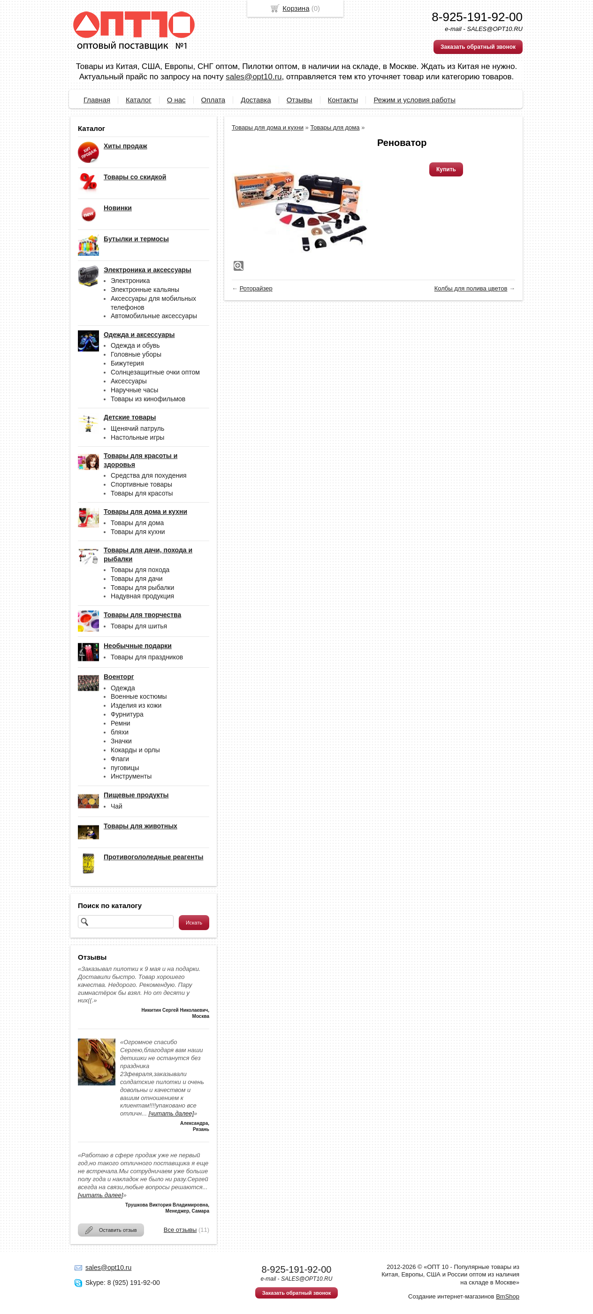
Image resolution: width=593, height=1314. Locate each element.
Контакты (343, 100)
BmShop (507, 1296)
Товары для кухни (138, 531)
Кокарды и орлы (135, 750)
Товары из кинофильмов (148, 399)
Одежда (123, 688)
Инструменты (131, 776)
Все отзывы (180, 1229)
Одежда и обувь (135, 345)
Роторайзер (256, 288)
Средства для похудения (149, 475)
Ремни (120, 723)
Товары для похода (140, 569)
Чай (116, 806)
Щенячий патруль (137, 428)
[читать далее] (171, 1113)
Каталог (139, 100)
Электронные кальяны (145, 289)
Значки (121, 741)
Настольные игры (137, 437)
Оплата (213, 100)
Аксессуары (129, 381)
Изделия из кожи (136, 705)
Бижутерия (127, 363)
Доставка (256, 100)
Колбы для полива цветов (471, 288)
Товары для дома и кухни (268, 127)
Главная (97, 100)
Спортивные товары (141, 484)
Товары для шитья (139, 626)
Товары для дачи (137, 578)
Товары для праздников (147, 657)
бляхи (120, 732)
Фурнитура (127, 714)
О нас (176, 100)
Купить (446, 169)
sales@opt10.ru (253, 76)
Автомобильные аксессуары (154, 316)
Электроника (130, 280)
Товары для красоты (142, 493)
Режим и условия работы (414, 100)
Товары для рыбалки (142, 587)
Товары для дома (137, 523)
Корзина (295, 8)
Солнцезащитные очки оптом (155, 372)
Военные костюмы (139, 696)
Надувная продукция (142, 596)
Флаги (120, 759)
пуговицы (125, 768)
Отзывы (299, 100)
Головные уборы (136, 354)
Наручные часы (134, 390)
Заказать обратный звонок (478, 47)
